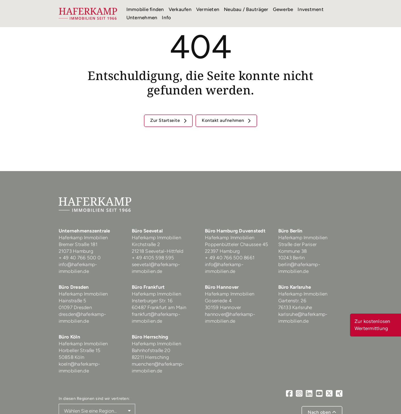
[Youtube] (319, 393)
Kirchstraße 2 (146, 244)
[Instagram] (299, 393)
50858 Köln (71, 357)
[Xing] (339, 393)
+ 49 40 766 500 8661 (229, 257)
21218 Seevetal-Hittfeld (158, 251)
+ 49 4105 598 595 (153, 257)
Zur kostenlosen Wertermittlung (373, 324)
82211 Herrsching (150, 357)
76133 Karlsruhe (295, 307)
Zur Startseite (165, 120)
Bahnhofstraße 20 (151, 350)
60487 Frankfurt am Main (159, 307)
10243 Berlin (291, 257)
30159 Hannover (223, 307)
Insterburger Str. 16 (152, 300)
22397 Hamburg (222, 251)
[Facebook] (289, 393)
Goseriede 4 (218, 300)
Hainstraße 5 (72, 300)
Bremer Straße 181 (79, 244)
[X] (329, 393)
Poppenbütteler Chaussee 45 (236, 244)
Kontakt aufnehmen (223, 120)
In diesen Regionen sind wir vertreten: (94, 398)
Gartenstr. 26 (292, 300)
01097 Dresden (75, 307)
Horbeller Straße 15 (80, 350)
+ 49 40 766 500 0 (80, 257)
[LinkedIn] (309, 393)
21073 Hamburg (77, 251)
